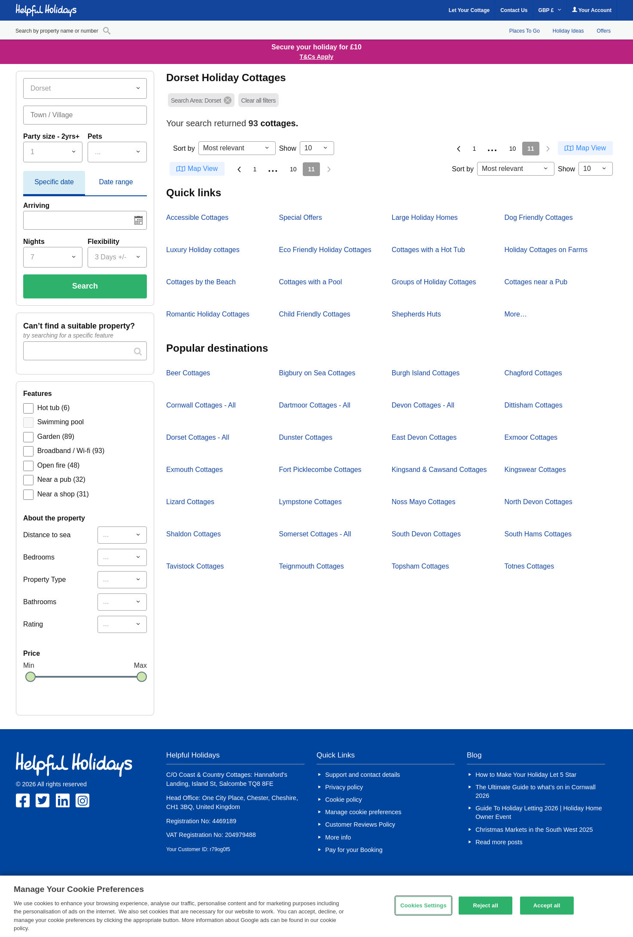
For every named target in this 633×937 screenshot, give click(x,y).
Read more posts (499, 842)
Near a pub (61, 479)
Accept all (546, 905)
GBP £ (550, 10)
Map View (591, 148)
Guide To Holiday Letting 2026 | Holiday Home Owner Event (538, 812)
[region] (316, 906)
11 (530, 148)
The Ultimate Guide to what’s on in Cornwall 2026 (535, 791)
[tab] (54, 183)
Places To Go (524, 31)
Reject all (485, 905)
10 (512, 148)
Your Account (592, 10)
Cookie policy (343, 799)
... (492, 147)
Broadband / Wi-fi (71, 450)
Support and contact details (362, 774)
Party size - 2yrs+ (51, 136)
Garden (55, 436)
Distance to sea (46, 534)
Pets (95, 136)
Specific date (54, 182)
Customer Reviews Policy (360, 824)
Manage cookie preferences (363, 812)
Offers (604, 31)
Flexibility (103, 241)
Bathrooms (39, 601)
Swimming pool (60, 422)
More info (338, 837)
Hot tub (53, 407)
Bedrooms (39, 557)
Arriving (36, 205)
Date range (116, 182)
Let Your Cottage (469, 10)
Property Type (44, 579)
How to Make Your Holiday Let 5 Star (525, 774)
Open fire (58, 465)
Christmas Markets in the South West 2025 (534, 829)
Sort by (184, 148)
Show (287, 148)
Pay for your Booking (354, 849)
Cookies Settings (423, 905)
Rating (33, 624)
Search (85, 286)
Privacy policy (344, 787)
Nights (34, 241)
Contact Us (513, 10)
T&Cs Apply (317, 56)
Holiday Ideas (568, 31)
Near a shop (63, 494)
